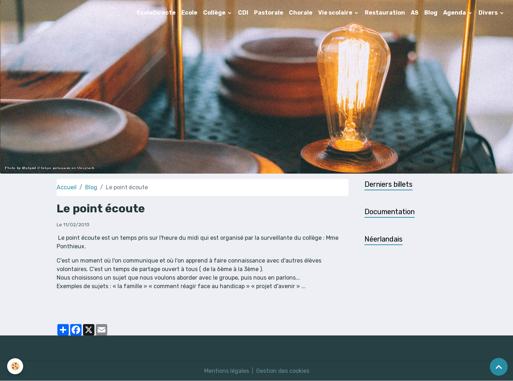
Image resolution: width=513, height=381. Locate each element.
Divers (488, 12)
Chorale (300, 12)
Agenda (455, 12)
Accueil (67, 187)
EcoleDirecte (156, 12)
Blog (430, 12)
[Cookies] (15, 366)
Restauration (385, 12)
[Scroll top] (499, 367)
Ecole (189, 12)
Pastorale (268, 12)
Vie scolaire (335, 12)
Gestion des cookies (282, 370)
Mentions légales (226, 370)
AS (415, 12)
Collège (215, 12)
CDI (243, 12)
